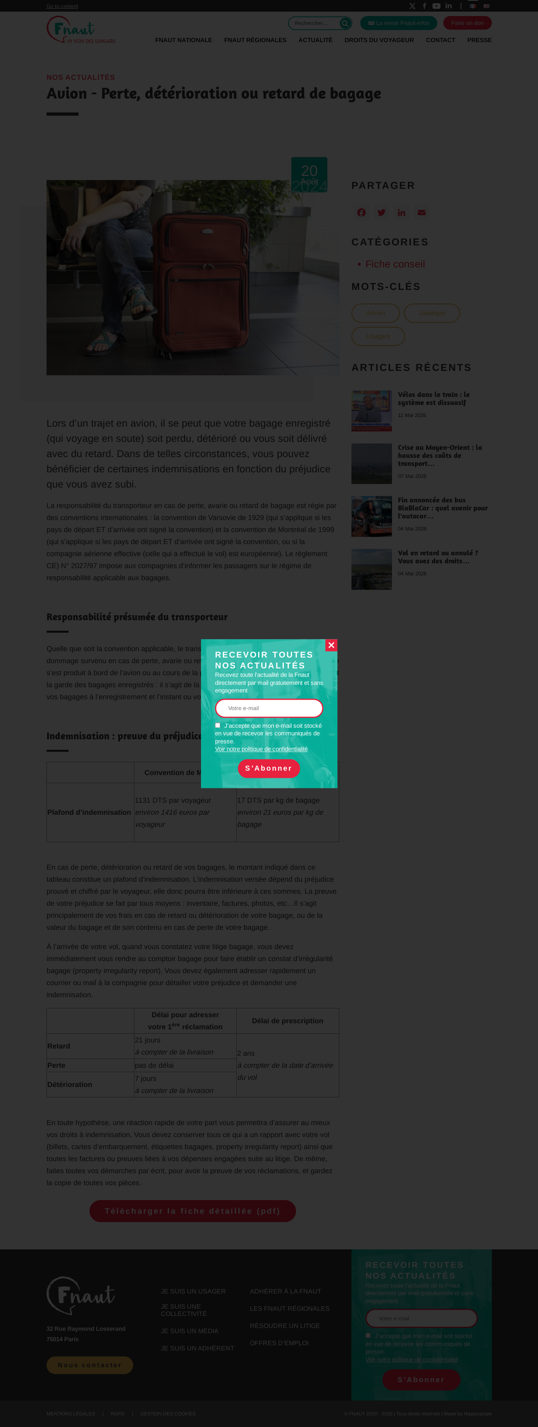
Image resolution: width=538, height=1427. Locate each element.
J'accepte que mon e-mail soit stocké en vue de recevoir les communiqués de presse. (268, 737)
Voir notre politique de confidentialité (261, 749)
